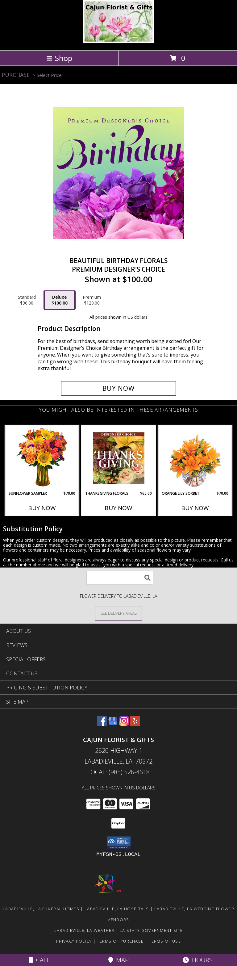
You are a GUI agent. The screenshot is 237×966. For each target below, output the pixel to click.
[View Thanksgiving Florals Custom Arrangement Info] (118, 458)
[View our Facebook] (102, 723)
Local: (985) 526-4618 (118, 772)
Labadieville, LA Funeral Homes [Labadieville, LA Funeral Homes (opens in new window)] (41, 909)
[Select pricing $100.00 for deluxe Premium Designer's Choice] (59, 300)
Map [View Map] (118, 960)
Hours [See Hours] (198, 960)
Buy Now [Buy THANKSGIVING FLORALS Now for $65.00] (118, 508)
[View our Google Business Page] (113, 723)
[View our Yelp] (135, 723)
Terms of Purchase (120, 941)
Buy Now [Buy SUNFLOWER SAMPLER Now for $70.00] (42, 508)
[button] (119, 842)
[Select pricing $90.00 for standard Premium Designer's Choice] (27, 300)
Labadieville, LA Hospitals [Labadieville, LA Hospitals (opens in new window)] (117, 909)
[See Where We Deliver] (118, 613)
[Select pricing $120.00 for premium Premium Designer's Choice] (92, 300)
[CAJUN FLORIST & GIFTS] (119, 41)
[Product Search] (119, 578)
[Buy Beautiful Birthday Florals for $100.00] (118, 388)
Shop (59, 58)
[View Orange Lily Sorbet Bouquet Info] (195, 458)
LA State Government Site (151, 930)
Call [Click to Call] (39, 960)
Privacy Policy (74, 941)
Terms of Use (165, 941)
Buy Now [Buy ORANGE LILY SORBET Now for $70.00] (195, 508)
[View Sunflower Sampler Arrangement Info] (42, 458)
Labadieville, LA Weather (84, 930)
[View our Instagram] (124, 723)
